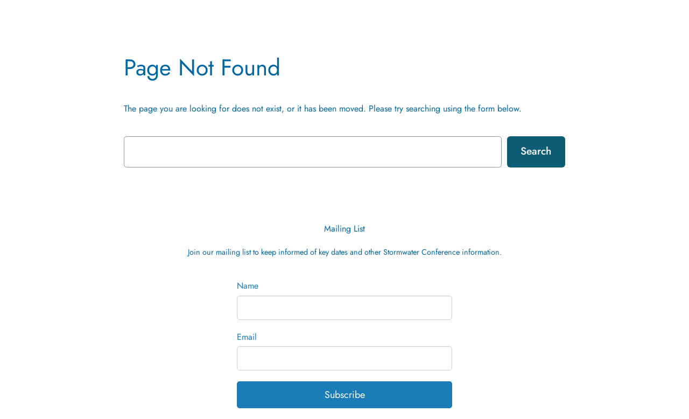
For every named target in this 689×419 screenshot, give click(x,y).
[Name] (344, 308)
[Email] (344, 358)
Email (247, 337)
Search (536, 150)
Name (247, 286)
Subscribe (345, 395)
